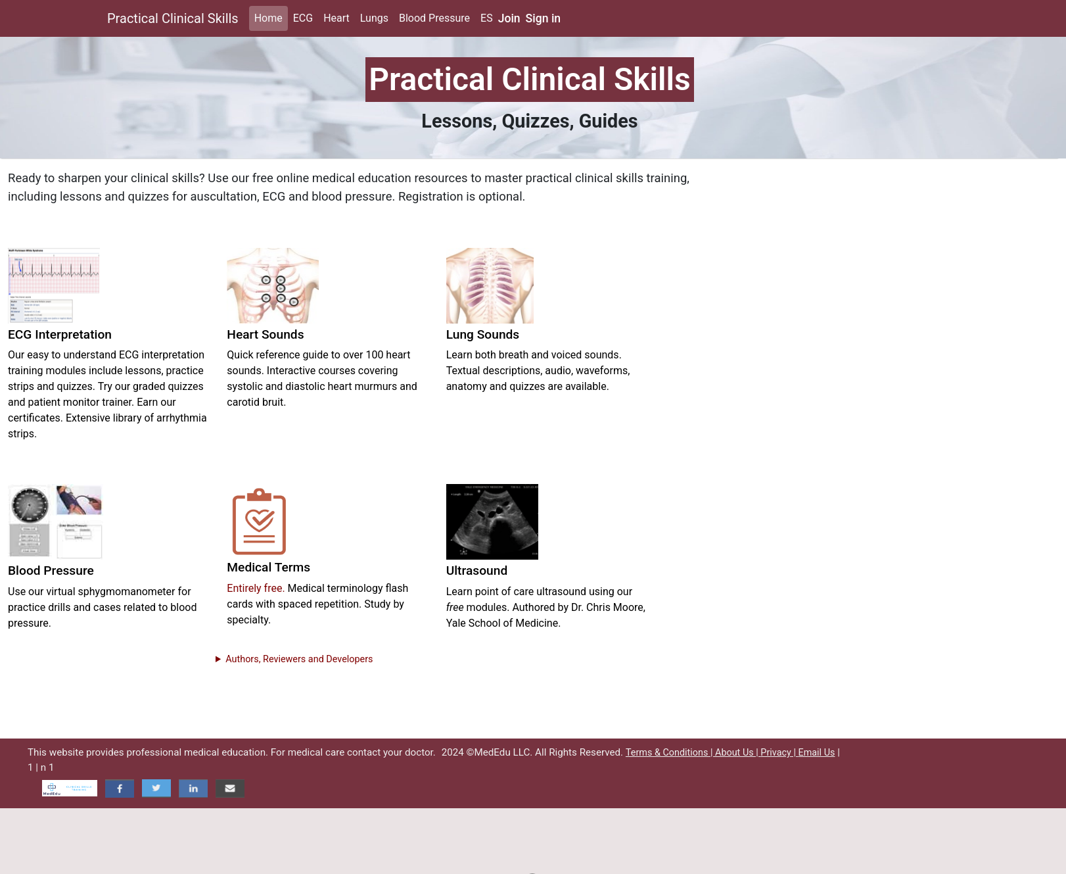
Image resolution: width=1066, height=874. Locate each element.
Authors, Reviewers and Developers (299, 659)
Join (509, 18)
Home (268, 18)
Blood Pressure (434, 18)
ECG (303, 18)
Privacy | (779, 752)
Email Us (816, 752)
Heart (336, 18)
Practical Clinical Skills (173, 18)
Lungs (374, 18)
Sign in (543, 18)
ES (486, 18)
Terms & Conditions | (670, 752)
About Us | (737, 752)
